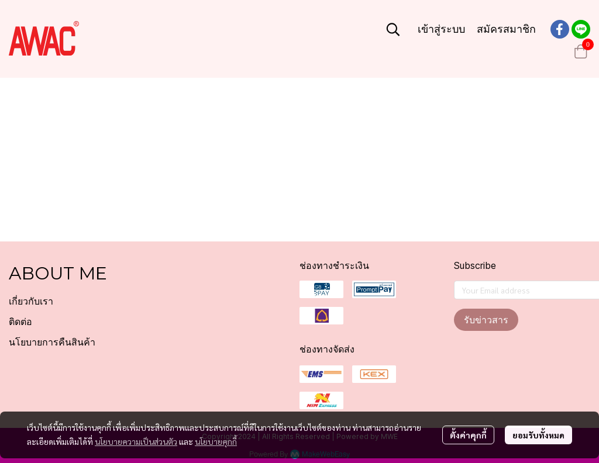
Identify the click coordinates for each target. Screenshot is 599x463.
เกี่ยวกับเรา (31, 301)
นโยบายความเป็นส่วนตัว (136, 441)
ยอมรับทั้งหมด (538, 435)
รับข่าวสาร (486, 320)
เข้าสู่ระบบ (441, 29)
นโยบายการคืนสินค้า (52, 342)
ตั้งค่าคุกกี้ (468, 435)
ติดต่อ (20, 321)
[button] (393, 29)
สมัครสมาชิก (506, 29)
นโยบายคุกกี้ (216, 441)
